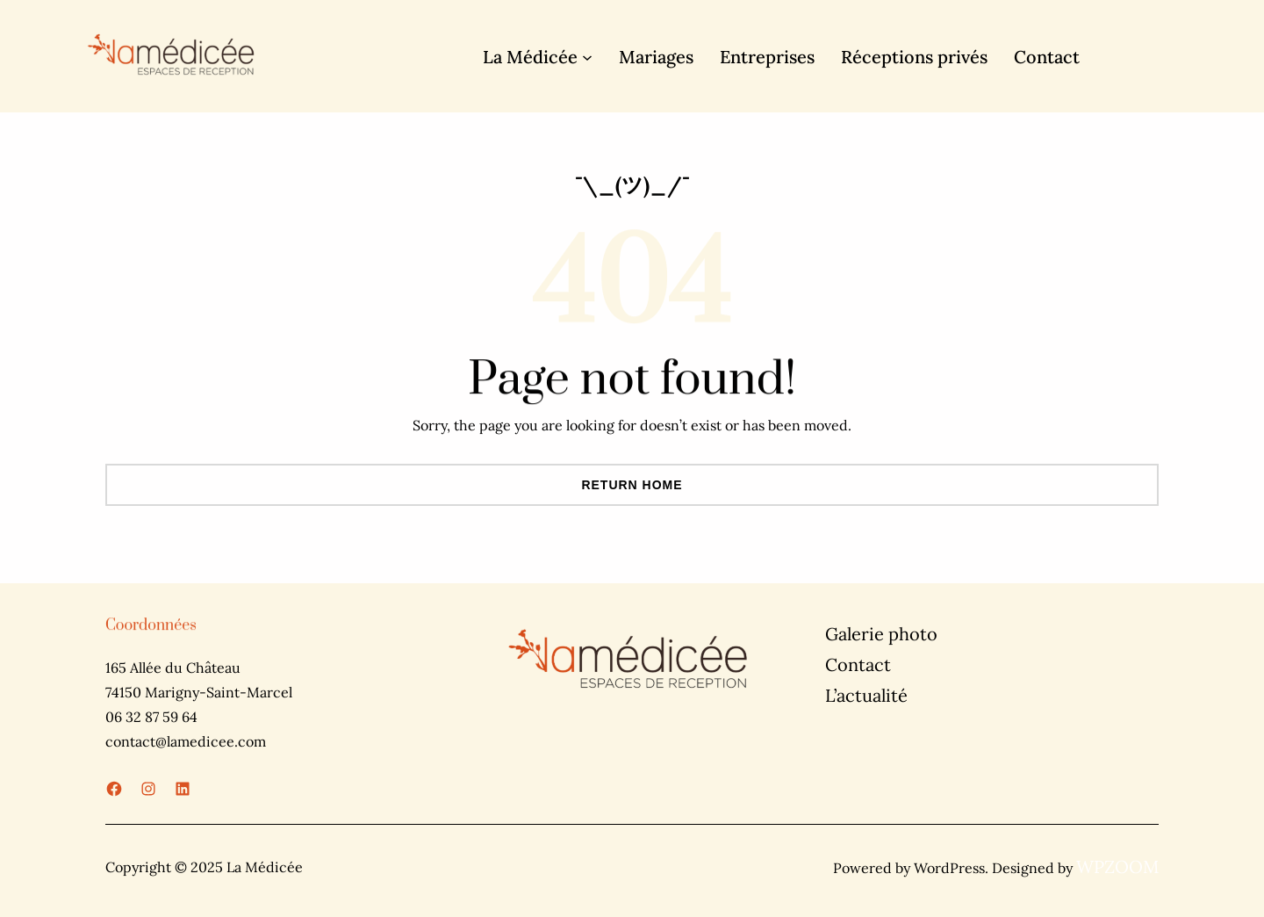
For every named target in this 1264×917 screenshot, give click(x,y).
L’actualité (866, 695)
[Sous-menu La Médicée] (587, 56)
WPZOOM (1117, 866)
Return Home (631, 485)
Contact (858, 664)
